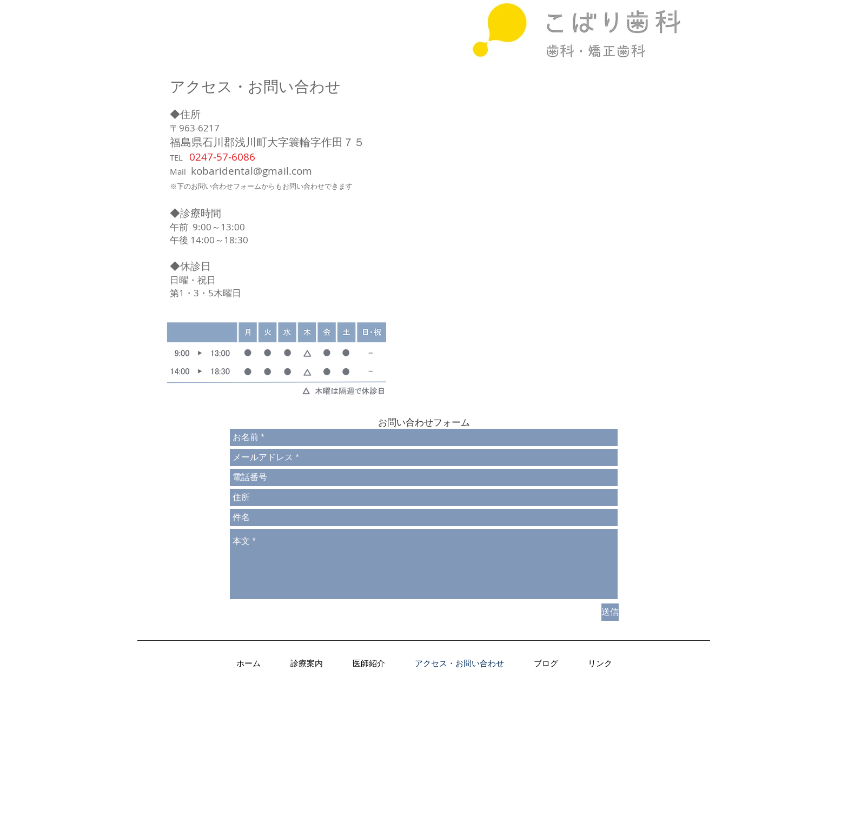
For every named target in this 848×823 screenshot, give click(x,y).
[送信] (610, 612)
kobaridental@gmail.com (251, 171)
